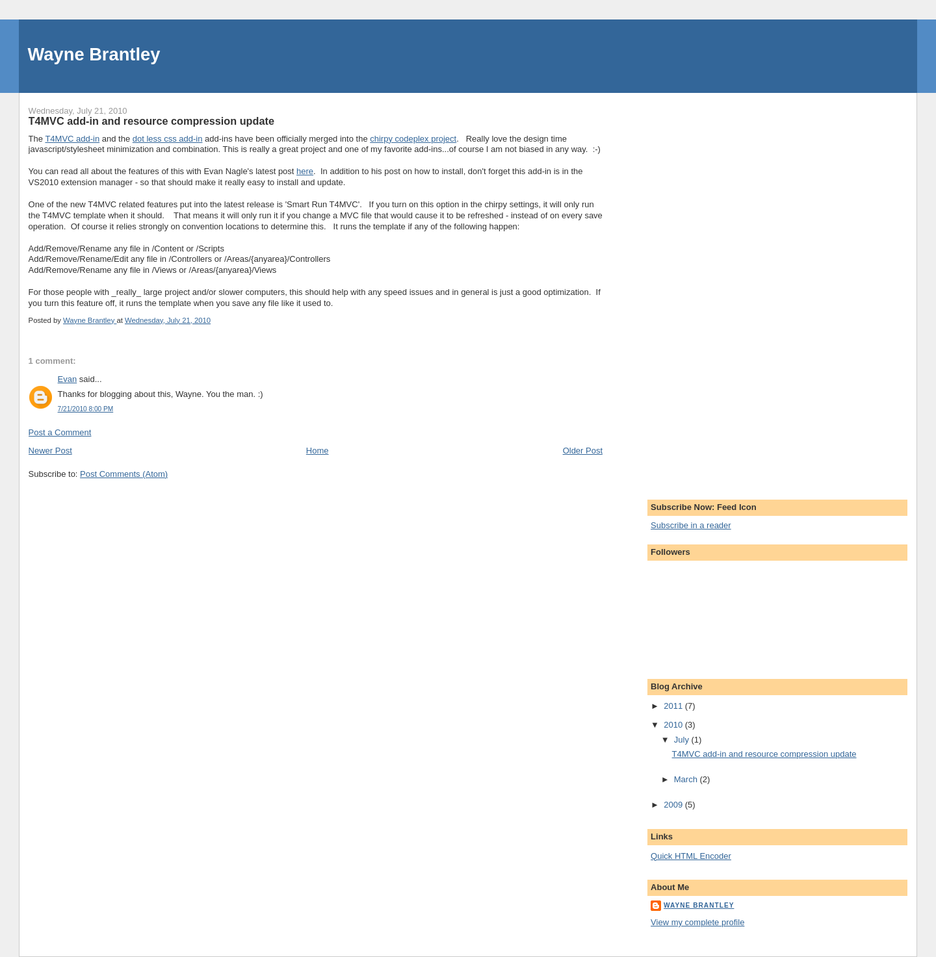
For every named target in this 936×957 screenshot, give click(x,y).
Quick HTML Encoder (691, 856)
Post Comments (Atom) (124, 474)
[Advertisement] (703, 288)
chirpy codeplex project (413, 139)
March (687, 779)
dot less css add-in (168, 139)
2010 (674, 725)
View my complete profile (697, 922)
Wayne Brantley (94, 54)
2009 (674, 805)
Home (317, 450)
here (304, 171)
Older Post (583, 450)
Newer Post (50, 450)
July (683, 740)
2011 (674, 706)
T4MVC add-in (72, 139)
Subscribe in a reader (691, 525)
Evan (67, 379)
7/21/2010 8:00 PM (86, 409)
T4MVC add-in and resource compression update (764, 754)
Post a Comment (60, 432)
